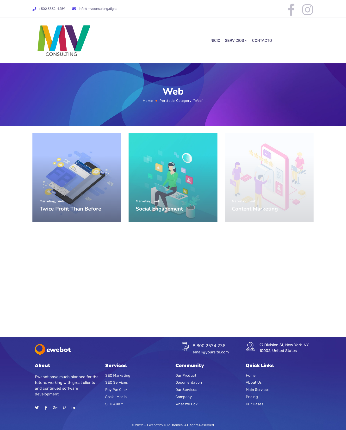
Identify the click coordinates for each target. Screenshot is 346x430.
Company (183, 397)
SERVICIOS (234, 40)
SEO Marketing (117, 375)
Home (148, 100)
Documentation (188, 383)
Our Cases (254, 404)
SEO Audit (114, 404)
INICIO (215, 40)
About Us (254, 383)
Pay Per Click (116, 390)
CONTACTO (262, 40)
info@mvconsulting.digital (98, 9)
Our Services (186, 390)
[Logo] (64, 41)
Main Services (258, 390)
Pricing (252, 397)
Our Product (185, 375)
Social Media (116, 397)
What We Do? (186, 404)
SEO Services (116, 383)
